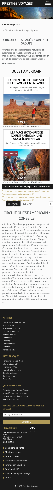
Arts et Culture (8, 325)
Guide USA (7, 379)
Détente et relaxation (11, 331)
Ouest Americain (26, 71)
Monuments (7, 337)
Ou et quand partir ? (10, 376)
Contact (8, 477)
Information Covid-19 (15, 465)
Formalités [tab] (13, 204)
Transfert (6, 347)
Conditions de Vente (14, 448)
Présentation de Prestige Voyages (16, 390)
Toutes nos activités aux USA (14, 322)
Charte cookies (12, 456)
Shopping (6, 341)
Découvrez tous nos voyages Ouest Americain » (27, 186)
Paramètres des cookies (16, 460)
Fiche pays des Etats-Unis (13, 361)
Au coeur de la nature (11, 328)
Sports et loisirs (9, 343)
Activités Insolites (9, 335)
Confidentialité (12, 469)
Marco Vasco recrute (11, 399)
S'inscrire (26, 422)
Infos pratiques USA (10, 364)
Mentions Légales (13, 452)
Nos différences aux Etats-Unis (15, 393)
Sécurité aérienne (10, 373)
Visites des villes (9, 350)
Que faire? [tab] (27, 204)
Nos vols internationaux (12, 370)
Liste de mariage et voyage (17, 473)
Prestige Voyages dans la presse (15, 396)
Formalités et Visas (10, 367)
